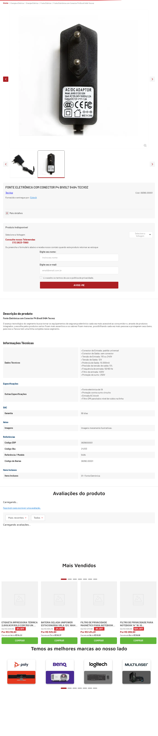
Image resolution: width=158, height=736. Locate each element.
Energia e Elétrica (17, 3)
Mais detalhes (16, 213)
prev (5, 79)
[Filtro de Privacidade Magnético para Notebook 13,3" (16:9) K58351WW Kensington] (99, 612)
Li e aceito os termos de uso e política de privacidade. (68, 277)
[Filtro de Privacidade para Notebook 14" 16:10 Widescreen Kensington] (138, 612)
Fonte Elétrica (45, 3)
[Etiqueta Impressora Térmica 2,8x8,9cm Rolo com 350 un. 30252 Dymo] (20, 612)
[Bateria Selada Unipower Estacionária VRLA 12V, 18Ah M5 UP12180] (59, 612)
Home (5, 3)
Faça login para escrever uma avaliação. (22, 508)
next (152, 79)
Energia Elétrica (32, 3)
